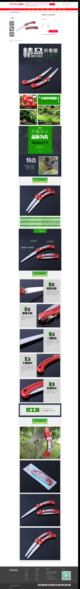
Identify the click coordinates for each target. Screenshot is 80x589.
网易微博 (55, 34)
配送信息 (26, 573)
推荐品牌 (47, 9)
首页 (25, 9)
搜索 (52, 4)
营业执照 (10, 587)
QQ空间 (45, 34)
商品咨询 (20, 40)
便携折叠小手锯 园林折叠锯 (15, 12)
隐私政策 (26, 575)
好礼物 (29, 9)
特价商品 (37, 571)
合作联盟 (26, 579)
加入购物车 (54, 31)
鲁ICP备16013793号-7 (12, 586)
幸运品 (33, 9)
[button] (11, 14)
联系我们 (37, 575)
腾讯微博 (52, 34)
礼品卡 (37, 577)
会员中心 (64, 9)
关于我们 (26, 571)
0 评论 (47, 17)
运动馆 (38, 9)
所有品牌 (37, 573)
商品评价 (16, 40)
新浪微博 (47, 34)
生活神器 (59, 9)
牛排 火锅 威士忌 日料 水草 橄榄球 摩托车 (31, 5)
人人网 (50, 34)
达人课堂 (42, 9)
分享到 (43, 34)
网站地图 (37, 579)
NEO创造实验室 (53, 9)
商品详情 (11, 40)
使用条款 (26, 577)
